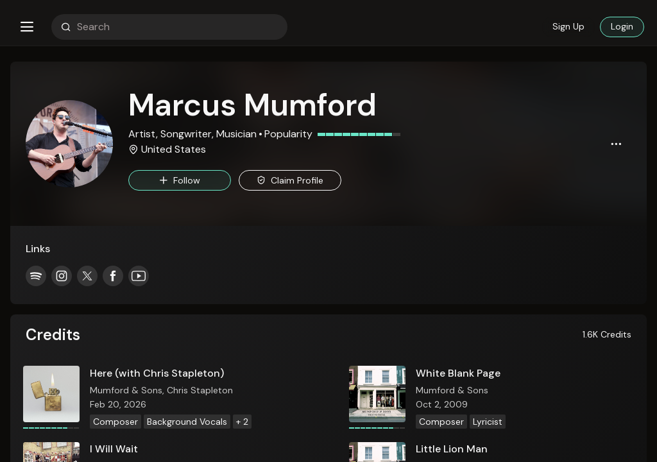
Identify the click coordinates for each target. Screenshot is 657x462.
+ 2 (242, 421)
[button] (27, 27)
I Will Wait (114, 449)
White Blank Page (458, 373)
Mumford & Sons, (128, 390)
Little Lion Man (452, 449)
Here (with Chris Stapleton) (157, 373)
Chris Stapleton (200, 390)
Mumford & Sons (452, 390)
